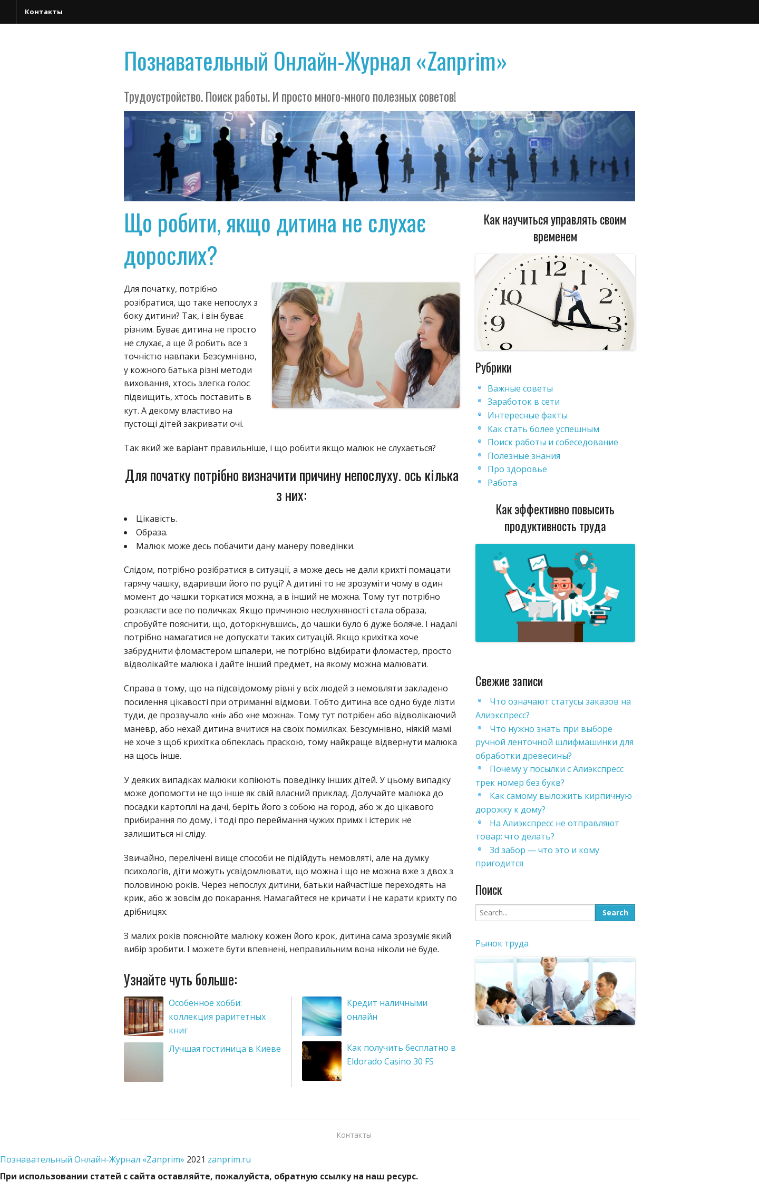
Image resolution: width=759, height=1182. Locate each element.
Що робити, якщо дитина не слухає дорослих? (275, 238)
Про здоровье (517, 469)
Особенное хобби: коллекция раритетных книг (217, 1016)
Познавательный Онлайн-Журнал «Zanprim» (316, 60)
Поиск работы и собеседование (553, 442)
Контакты (44, 11)
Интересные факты (528, 415)
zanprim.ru (229, 1159)
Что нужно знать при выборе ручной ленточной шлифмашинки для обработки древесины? (554, 742)
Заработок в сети (524, 401)
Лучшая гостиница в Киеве (225, 1048)
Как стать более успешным (543, 429)
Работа (502, 483)
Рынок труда (502, 943)
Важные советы (520, 388)
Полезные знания (524, 456)
